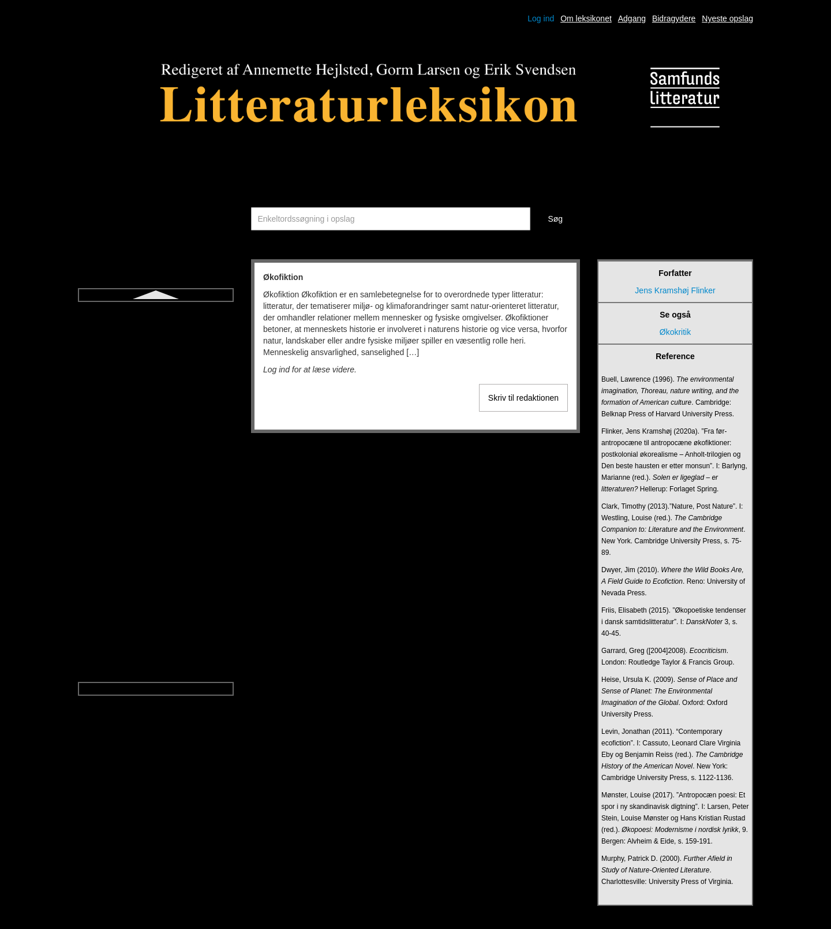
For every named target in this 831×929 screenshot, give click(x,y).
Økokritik (155, 671)
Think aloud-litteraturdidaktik (155, 400)
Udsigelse (155, 483)
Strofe (155, 338)
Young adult (155, 629)
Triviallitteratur (155, 463)
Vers (156, 567)
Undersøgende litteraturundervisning (156, 525)
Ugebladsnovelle (156, 504)
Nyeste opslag (727, 18)
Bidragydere (674, 18)
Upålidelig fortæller (156, 546)
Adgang (632, 18)
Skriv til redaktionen (523, 397)
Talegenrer (156, 380)
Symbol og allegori (155, 359)
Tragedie (156, 421)
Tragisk (156, 442)
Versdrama (155, 587)
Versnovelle (156, 608)
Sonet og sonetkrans (156, 317)
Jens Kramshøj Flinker (675, 290)
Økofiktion (155, 650)
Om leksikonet (586, 18)
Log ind (540, 18)
